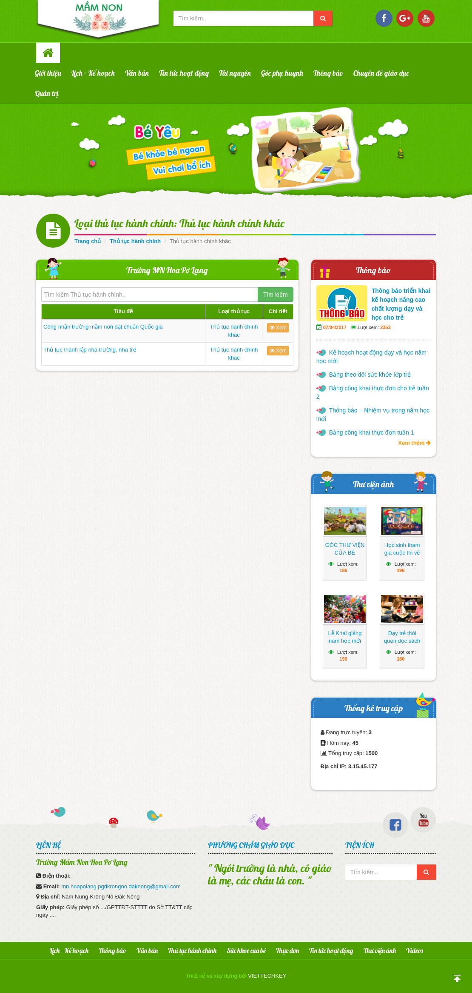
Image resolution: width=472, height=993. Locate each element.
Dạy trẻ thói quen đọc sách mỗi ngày (402, 641)
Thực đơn (287, 950)
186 (343, 570)
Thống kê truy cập (373, 708)
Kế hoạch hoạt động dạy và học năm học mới (371, 356)
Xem (278, 328)
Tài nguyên (235, 73)
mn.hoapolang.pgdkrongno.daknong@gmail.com (121, 886)
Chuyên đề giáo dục (381, 73)
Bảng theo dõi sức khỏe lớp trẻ (370, 374)
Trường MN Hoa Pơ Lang (167, 270)
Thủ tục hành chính (135, 241)
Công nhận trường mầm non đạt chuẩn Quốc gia (103, 326)
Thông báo (328, 73)
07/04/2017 (335, 327)
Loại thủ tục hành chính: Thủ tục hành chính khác (179, 223)
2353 (385, 327)
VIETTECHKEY (267, 976)
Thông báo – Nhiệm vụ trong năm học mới (373, 414)
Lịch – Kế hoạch (93, 73)
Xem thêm (414, 443)
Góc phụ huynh (282, 73)
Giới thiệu (48, 73)
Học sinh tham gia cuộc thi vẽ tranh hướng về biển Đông (402, 556)
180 (400, 658)
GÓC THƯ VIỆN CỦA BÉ (345, 549)
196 (400, 570)
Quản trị (47, 93)
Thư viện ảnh (373, 484)
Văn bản (137, 73)
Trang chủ (87, 241)
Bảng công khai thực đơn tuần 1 (371, 432)
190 (343, 658)
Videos (414, 950)
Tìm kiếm (275, 294)
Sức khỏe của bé (246, 950)
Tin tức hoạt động (184, 73)
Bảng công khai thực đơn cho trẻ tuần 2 (372, 392)
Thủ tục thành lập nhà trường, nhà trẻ (89, 349)
